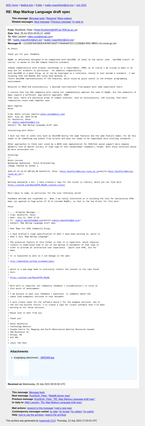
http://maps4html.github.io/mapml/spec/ (32, 261)
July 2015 (81, 5)
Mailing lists (27, 5)
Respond (51, 18)
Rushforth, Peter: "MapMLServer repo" (49, 395)
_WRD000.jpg (46, 357)
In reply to (78, 22)
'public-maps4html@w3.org (29, 220)
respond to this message (40, 408)
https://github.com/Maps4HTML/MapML (30, 277)
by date (54, 411)
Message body (37, 18)
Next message (42, 22)
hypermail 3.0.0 (47, 420)
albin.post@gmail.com (40, 36)
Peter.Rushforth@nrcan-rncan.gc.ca (79, 171)
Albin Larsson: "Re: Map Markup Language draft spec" (53, 402)
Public (39, 5)
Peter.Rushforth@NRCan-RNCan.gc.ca (55, 30)
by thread (65, 411)
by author (89, 411)
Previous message (61, 22)
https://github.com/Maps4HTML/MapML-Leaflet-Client (36, 185)
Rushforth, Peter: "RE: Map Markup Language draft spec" (64, 399)
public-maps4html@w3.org (59, 5)
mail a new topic (63, 408)
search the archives (55, 415)
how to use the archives (31, 415)
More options (65, 18)
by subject (76, 411)
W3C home (12, 5)
